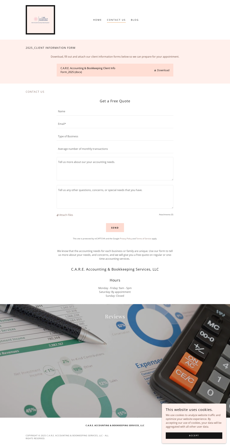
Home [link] (97, 19)
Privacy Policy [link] (126, 238)
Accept (194, 435)
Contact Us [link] (116, 19)
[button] (161, 70)
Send (115, 227)
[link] (40, 19)
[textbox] (115, 111)
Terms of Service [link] (143, 238)
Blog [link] (135, 19)
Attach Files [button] (66, 215)
